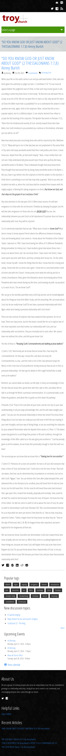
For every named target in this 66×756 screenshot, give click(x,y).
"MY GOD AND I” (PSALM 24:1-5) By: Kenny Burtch (18, 739)
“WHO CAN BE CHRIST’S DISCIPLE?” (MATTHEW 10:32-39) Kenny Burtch (25, 728)
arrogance (34, 584)
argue (16, 584)
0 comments (33, 73)
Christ (49, 590)
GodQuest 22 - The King (16, 623)
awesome (15, 590)
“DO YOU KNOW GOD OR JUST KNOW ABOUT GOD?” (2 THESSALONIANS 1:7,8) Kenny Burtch (30, 63)
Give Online (6, 714)
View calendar (13, 665)
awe (6, 590)
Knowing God (46, 72)
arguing (24, 584)
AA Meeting (11, 640)
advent (7, 584)
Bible (31, 590)
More (63, 628)
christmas (35, 596)
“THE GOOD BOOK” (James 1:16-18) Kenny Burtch (18, 747)
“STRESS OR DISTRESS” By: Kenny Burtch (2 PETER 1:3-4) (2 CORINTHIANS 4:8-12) (29, 743)
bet (24, 590)
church (44, 596)
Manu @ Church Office (15, 655)
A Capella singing (14, 614)
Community (22, 601)
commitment (9, 601)
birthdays (40, 590)
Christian (58, 590)
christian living (10, 596)
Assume (44, 584)
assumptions (55, 584)
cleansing (54, 596)
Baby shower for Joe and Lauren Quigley (23, 619)
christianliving (23, 596)
